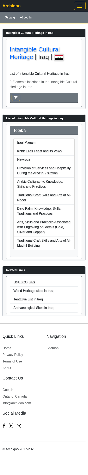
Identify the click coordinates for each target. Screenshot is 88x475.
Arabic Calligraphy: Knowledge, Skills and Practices (40, 184)
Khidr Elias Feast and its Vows (39, 151)
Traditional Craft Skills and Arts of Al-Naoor (44, 197)
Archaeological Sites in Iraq (33, 308)
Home (6, 348)
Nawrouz (23, 159)
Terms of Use (12, 361)
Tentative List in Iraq (28, 299)
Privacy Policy (12, 354)
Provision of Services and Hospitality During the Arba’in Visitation (44, 170)
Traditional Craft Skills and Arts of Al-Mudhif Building (44, 243)
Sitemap (52, 348)
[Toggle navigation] (80, 6)
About (6, 368)
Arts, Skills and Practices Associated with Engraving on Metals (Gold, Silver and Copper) (43, 227)
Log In (26, 17)
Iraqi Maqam (26, 142)
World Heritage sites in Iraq (33, 291)
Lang (10, 17)
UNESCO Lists (24, 282)
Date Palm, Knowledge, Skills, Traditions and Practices (39, 211)
